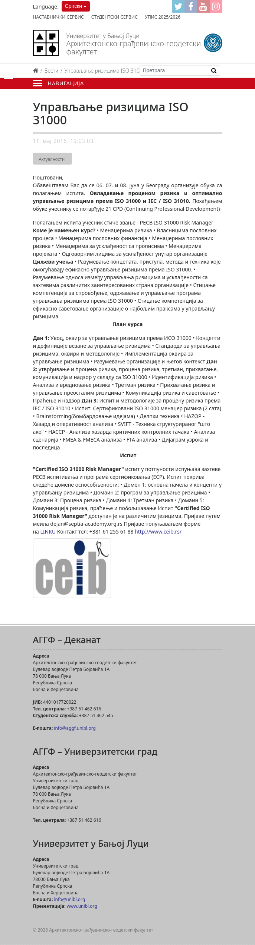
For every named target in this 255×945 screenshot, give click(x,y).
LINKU (48, 531)
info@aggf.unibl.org (74, 728)
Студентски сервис (114, 17)
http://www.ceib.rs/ (158, 531)
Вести (52, 70)
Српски (73, 6)
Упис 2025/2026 (162, 17)
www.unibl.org (82, 906)
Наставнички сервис (58, 17)
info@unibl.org (69, 899)
